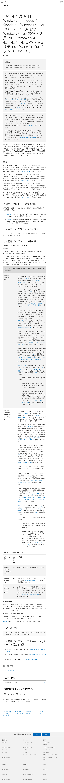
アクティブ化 (22, 369)
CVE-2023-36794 (25, 197)
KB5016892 (21, 455)
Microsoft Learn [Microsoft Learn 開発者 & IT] (25, 769)
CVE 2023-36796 (25, 171)
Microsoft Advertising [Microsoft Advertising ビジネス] (6, 779)
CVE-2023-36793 (25, 189)
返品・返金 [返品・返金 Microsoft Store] (25, 749)
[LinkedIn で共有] (7, 665)
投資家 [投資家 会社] (44, 774)
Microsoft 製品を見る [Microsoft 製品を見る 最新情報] (6, 757)
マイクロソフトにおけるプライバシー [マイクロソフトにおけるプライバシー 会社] (50, 772)
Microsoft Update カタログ (24, 327)
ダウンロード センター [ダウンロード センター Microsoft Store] (27, 744)
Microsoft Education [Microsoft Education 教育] (47, 742)
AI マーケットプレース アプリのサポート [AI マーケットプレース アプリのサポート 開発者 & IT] (30, 772)
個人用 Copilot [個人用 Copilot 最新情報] (4, 752)
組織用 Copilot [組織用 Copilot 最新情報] (4, 749)
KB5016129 (28, 339)
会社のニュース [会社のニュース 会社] (46, 769)
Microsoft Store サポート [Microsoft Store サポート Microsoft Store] (27, 747)
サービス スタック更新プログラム (28, 357)
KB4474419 (31, 292)
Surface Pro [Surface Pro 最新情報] (4, 742)
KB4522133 (23, 103)
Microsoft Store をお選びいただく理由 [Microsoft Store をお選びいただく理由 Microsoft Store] (30, 754)
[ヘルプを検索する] (5, 2)
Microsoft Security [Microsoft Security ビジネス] (5, 769)
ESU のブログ (8, 109)
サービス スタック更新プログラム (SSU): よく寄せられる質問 (31, 359)
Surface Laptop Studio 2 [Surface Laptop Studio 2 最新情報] (6, 747)
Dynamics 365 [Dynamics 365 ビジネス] (4, 774)
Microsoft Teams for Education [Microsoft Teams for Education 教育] (49, 747)
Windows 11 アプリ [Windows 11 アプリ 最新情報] (5, 759)
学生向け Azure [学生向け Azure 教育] (46, 759)
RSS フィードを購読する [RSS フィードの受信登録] (11, 670)
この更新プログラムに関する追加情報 (28, 594)
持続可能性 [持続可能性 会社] (45, 779)
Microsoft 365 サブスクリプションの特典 (7, 713)
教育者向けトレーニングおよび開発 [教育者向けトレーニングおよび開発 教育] (50, 754)
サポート (3, 5)
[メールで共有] (11, 665)
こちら (37, 373)
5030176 (9, 214)
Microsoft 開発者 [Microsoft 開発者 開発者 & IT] (26, 767)
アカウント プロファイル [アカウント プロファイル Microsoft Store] (27, 742)
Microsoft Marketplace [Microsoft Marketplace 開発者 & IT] (27, 777)
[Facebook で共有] (4, 665)
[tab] (9, 694)
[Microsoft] (31, 1)
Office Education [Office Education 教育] (46, 752)
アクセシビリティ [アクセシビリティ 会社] (46, 777)
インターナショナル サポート (31, 659)
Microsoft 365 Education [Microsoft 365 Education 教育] (47, 749)
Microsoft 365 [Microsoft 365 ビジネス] (4, 777)
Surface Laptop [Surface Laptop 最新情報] (4, 744)
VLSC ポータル (21, 365)
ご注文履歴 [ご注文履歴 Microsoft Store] (25, 752)
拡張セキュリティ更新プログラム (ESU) (16, 100)
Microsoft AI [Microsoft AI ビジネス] (4, 767)
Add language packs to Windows (27, 137)
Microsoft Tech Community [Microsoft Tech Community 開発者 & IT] (28, 774)
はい (37, 734)
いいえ (45, 734)
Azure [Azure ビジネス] (3, 772)
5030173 (9, 219)
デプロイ (41, 367)
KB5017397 (28, 477)
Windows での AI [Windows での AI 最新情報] (5, 754)
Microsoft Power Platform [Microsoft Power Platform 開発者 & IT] (27, 779)
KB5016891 (21, 320)
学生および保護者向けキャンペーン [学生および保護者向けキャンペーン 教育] (50, 757)
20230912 (6, 621)
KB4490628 (27, 413)
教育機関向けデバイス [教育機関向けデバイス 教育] (47, 744)
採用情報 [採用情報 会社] (45, 767)
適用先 (6, 55)
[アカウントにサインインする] (61, 2)
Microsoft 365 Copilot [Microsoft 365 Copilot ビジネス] (6, 782)
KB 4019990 (30, 125)
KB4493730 (27, 278)
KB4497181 (20, 107)
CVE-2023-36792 (25, 180)
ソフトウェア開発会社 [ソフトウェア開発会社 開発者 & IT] (27, 782)
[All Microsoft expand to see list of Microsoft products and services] (2, 2)
